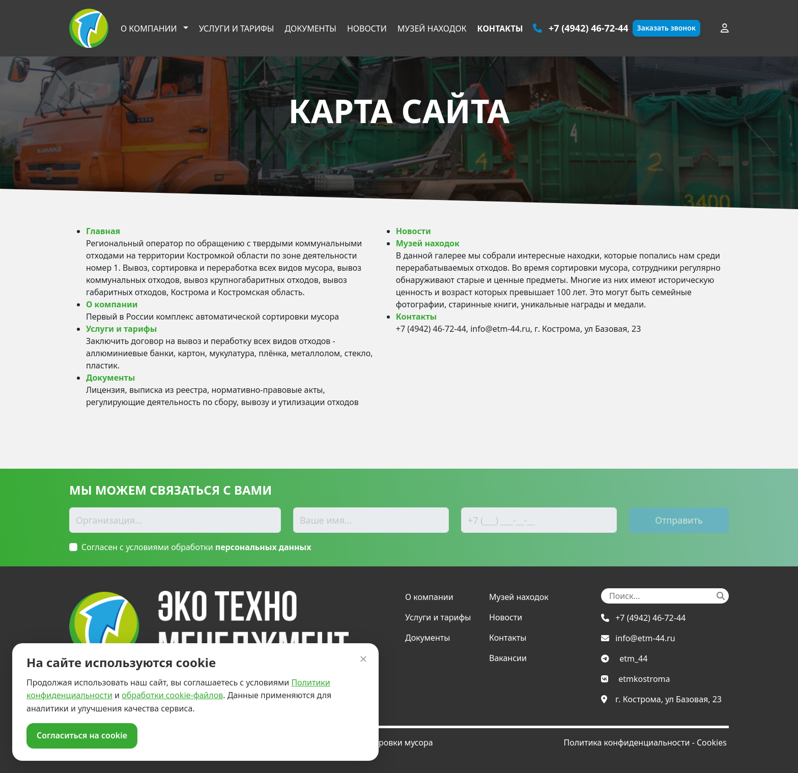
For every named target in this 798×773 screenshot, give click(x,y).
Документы (310, 28)
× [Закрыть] (363, 658)
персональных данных (263, 547)
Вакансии (508, 658)
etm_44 (633, 658)
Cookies (712, 742)
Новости (367, 28)
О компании (150, 28)
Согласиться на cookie (82, 735)
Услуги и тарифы (236, 28)
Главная (103, 231)
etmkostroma (644, 678)
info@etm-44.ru (645, 638)
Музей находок (432, 28)
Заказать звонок (666, 28)
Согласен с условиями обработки (196, 547)
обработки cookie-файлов (172, 695)
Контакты (500, 28)
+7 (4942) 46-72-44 (650, 617)
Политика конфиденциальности (626, 742)
